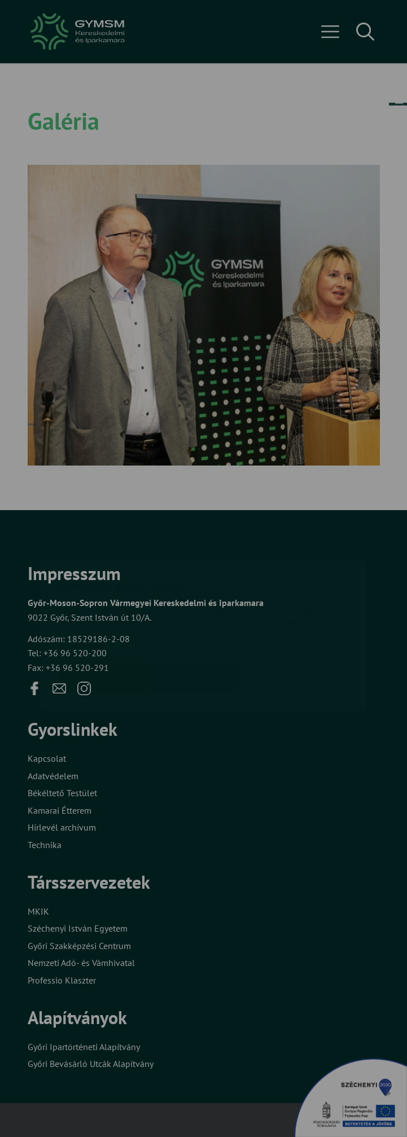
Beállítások (193, 610)
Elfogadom (103, 610)
